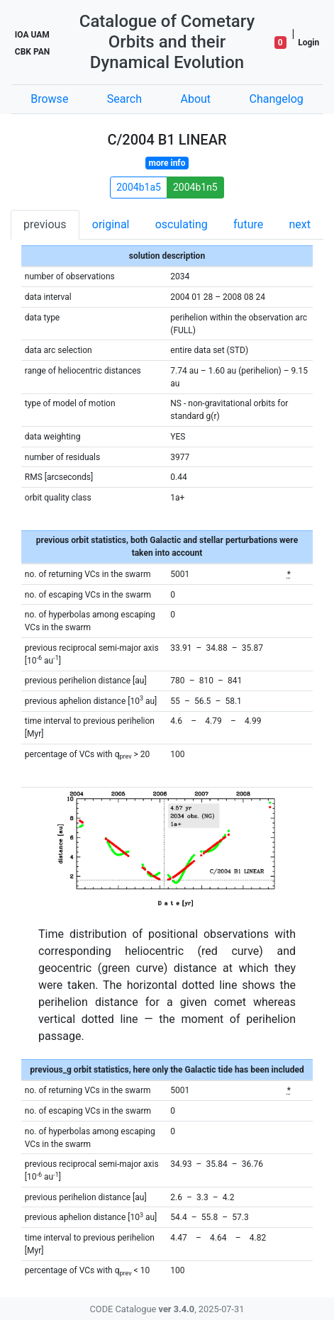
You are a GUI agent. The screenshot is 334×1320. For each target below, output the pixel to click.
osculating (181, 224)
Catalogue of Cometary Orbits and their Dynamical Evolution (167, 41)
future (248, 224)
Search (124, 99)
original (111, 224)
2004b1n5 (195, 187)
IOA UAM (32, 35)
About (195, 99)
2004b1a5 (138, 187)
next (300, 224)
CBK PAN (32, 52)
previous (44, 224)
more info (167, 163)
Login (308, 42)
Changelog (277, 99)
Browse (49, 99)
